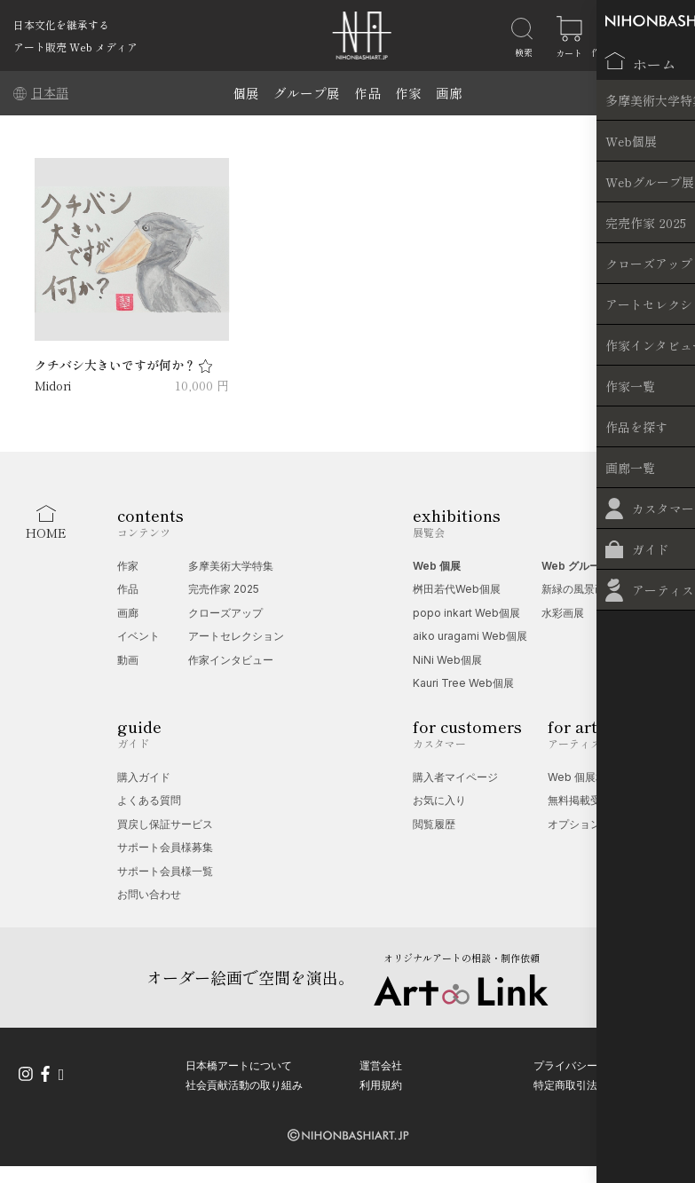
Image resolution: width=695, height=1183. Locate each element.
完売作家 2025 (223, 588)
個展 (246, 92)
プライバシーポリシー (586, 1062)
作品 (367, 92)
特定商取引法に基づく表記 (597, 1082)
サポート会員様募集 (165, 847)
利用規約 (380, 1082)
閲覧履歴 (434, 824)
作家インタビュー (230, 659)
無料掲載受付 (580, 800)
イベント (138, 636)
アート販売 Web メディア (75, 46)
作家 (408, 92)
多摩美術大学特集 (230, 565)
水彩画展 (562, 612)
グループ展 (306, 92)
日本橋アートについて (239, 1062)
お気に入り (439, 800)
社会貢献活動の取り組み (244, 1082)
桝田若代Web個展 (457, 588)
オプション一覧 (585, 824)
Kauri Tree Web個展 (463, 683)
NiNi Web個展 (447, 659)
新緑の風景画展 (578, 588)
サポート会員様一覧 (165, 871)
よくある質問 (149, 800)
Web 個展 (437, 565)
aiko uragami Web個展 (470, 636)
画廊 (449, 92)
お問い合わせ (149, 894)
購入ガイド (143, 777)
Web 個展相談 (582, 777)
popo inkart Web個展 (466, 612)
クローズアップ (225, 612)
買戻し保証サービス (165, 824)
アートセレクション (236, 636)
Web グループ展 (581, 565)
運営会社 (380, 1062)
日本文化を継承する (61, 24)
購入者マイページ (455, 777)
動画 (127, 659)
